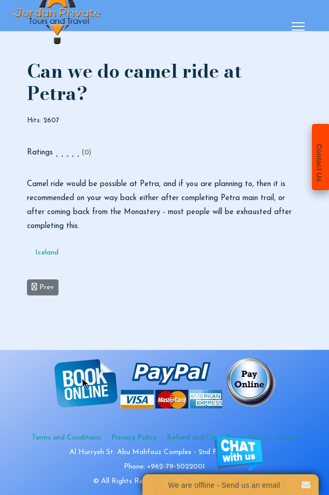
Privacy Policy (133, 438)
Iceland (47, 253)
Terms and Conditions (66, 438)
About (288, 438)
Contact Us (319, 163)
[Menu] (298, 26)
